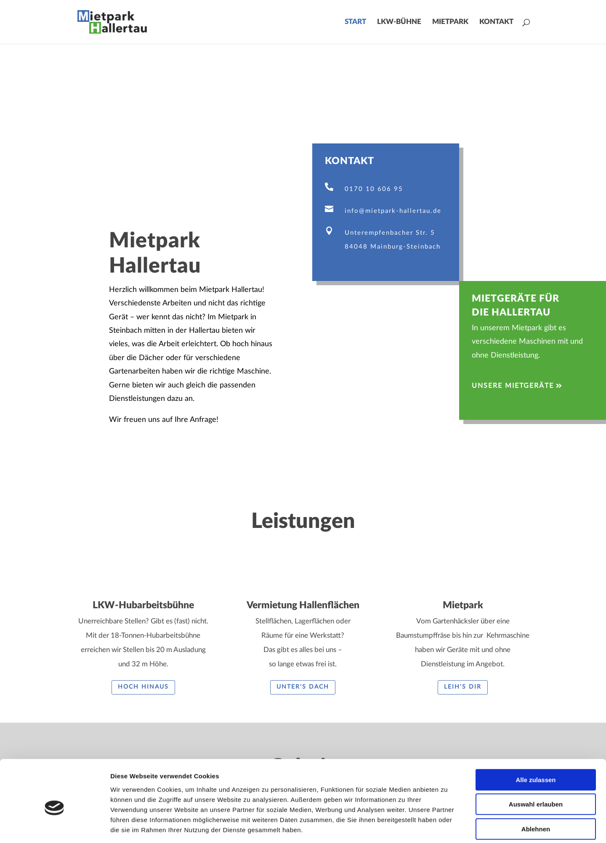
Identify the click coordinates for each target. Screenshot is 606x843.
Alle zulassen (536, 740)
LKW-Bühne (399, 22)
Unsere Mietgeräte (513, 385)
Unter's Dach (302, 687)
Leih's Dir (462, 687)
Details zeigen (447, 826)
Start (355, 22)
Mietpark (450, 22)
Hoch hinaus (143, 687)
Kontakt (496, 22)
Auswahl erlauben (536, 765)
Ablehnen (535, 789)
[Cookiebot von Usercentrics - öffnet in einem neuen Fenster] (54, 826)
